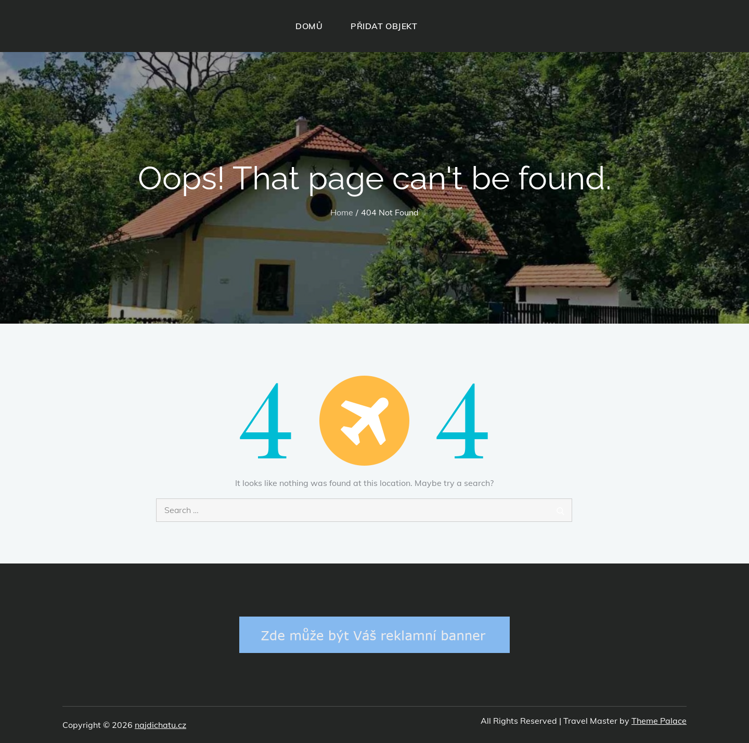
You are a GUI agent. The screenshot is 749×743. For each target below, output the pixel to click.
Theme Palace (659, 720)
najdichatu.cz (160, 725)
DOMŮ (308, 26)
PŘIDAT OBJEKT (384, 26)
